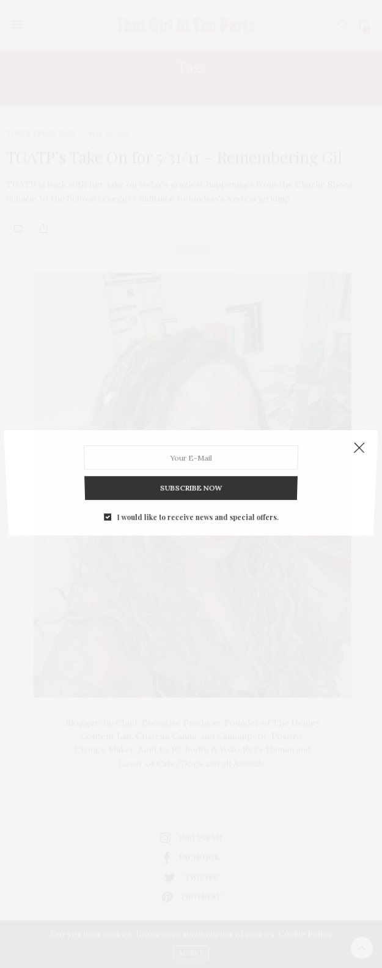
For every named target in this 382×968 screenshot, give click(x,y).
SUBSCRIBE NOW (191, 481)
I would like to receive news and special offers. (197, 506)
